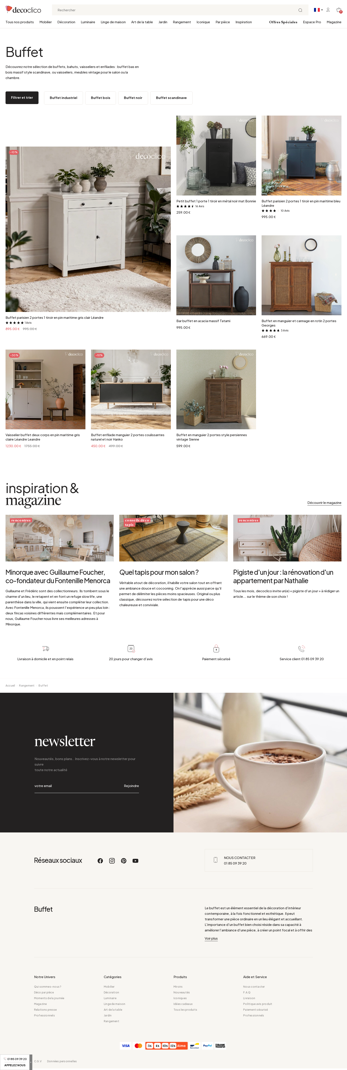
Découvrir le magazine (324, 502)
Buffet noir (133, 97)
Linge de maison (113, 22)
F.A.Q (247, 992)
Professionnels (44, 1015)
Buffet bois (100, 97)
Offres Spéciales (283, 22)
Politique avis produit (257, 1004)
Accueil (10, 685)
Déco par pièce (44, 992)
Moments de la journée (49, 998)
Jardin (162, 22)
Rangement (182, 22)
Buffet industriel (63, 97)
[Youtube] (135, 862)
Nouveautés (182, 992)
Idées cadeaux (183, 1004)
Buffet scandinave (171, 97)
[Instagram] (112, 862)
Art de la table (142, 22)
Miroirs (178, 986)
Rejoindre (131, 786)
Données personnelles (62, 1061)
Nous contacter (254, 986)
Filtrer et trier (22, 97)
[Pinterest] (124, 862)
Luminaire (88, 22)
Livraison (249, 998)
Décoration (66, 22)
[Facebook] (100, 862)
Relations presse (45, 1009)
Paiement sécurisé (255, 1009)
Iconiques (180, 998)
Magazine (334, 22)
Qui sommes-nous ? (48, 986)
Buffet (43, 685)
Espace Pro (312, 22)
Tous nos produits (20, 22)
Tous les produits (185, 1009)
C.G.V (38, 1061)
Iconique (203, 22)
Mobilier (45, 22)
